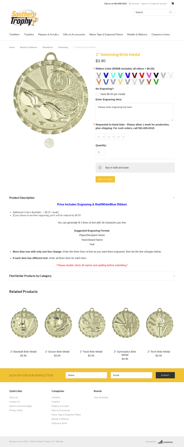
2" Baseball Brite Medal (23, 351)
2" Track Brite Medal (91, 351)
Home (12, 47)
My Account (134, 4)
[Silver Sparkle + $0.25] (135, 80)
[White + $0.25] (170, 74)
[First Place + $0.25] (113, 80)
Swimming (63, 47)
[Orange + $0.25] (99, 80)
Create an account (158, 4)
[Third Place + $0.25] (142, 80)
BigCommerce (166, 442)
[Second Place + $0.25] (128, 80)
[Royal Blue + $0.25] (106, 74)
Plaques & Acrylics (48, 34)
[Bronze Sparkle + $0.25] (149, 80)
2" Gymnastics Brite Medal (125, 353)
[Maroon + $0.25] (135, 74)
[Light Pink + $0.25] (149, 74)
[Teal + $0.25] (120, 74)
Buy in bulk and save (117, 167)
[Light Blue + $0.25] (113, 74)
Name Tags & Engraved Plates (106, 34)
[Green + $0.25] (156, 80)
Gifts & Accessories (74, 34)
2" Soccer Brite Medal (57, 351)
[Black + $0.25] (156, 74)
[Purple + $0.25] (128, 74)
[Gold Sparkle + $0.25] (120, 80)
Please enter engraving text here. (134, 112)
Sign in (144, 4)
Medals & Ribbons (137, 34)
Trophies (29, 34)
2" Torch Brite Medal (159, 351)
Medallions (48, 47)
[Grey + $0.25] (163, 74)
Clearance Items (160, 34)
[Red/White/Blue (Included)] (99, 74)
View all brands (101, 397)
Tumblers (14, 34)
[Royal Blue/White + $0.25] (106, 80)
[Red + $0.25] (142, 74)
